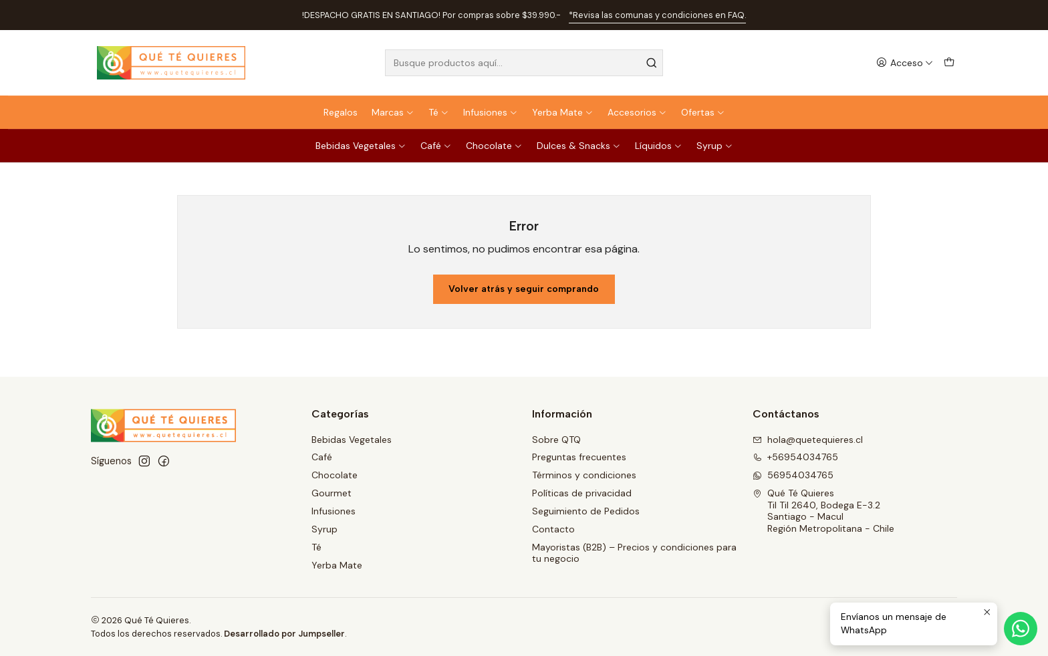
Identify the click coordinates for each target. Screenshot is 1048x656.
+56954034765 (795, 457)
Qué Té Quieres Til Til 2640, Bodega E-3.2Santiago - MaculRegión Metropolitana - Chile (823, 510)
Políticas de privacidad (582, 493)
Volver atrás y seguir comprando (523, 289)
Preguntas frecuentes (579, 457)
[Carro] (949, 63)
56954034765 (793, 475)
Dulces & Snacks (579, 146)
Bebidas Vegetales (360, 146)
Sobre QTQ (556, 440)
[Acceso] (904, 63)
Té (438, 112)
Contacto (553, 529)
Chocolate (494, 146)
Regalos (340, 112)
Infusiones (490, 112)
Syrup (714, 146)
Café (436, 146)
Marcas (393, 112)
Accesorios (637, 112)
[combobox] (524, 62)
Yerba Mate (563, 112)
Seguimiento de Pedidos (586, 511)
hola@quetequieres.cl (808, 440)
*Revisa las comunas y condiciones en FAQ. (657, 15)
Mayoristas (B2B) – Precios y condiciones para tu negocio (634, 553)
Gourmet (331, 493)
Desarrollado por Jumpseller (284, 633)
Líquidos (658, 146)
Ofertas (703, 112)
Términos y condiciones (584, 475)
